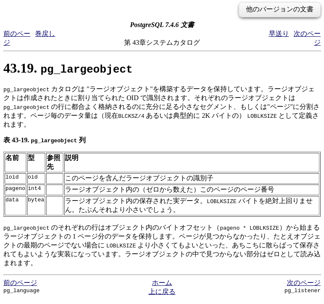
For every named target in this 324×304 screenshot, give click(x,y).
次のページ (304, 282)
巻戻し (45, 33)
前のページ (20, 282)
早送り (279, 33)
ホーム (162, 282)
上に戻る (162, 291)
